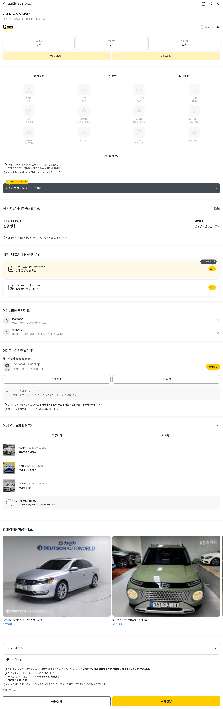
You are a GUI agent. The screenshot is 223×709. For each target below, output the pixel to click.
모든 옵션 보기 (111, 156)
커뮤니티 (57, 435)
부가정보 (184, 76)
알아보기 (111, 269)
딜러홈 (212, 366)
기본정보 (111, 76)
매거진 (166, 435)
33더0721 (20, 4)
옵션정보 (39, 76)
